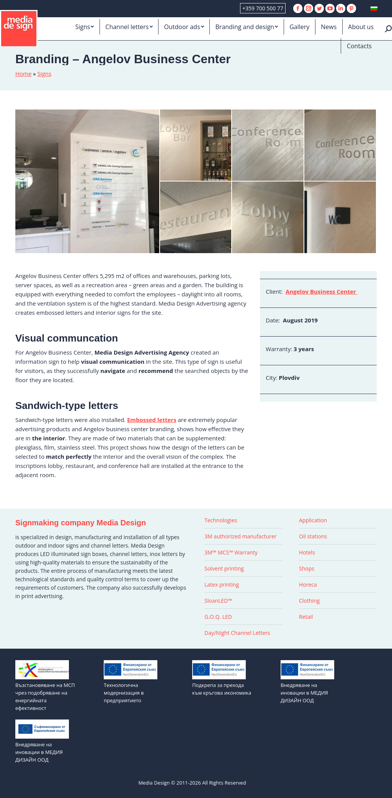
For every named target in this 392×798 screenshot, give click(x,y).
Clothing (309, 600)
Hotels (307, 552)
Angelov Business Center (322, 291)
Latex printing (221, 584)
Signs (45, 73)
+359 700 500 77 (262, 8)
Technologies (220, 520)
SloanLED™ (218, 600)
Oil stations (313, 536)
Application (313, 520)
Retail (306, 616)
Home (23, 73)
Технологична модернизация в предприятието (124, 693)
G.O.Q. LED (218, 616)
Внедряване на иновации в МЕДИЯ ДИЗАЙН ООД (304, 693)
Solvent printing (224, 568)
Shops (306, 568)
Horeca (308, 584)
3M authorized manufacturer (240, 536)
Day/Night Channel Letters (237, 632)
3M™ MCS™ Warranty (231, 552)
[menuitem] (84, 26)
